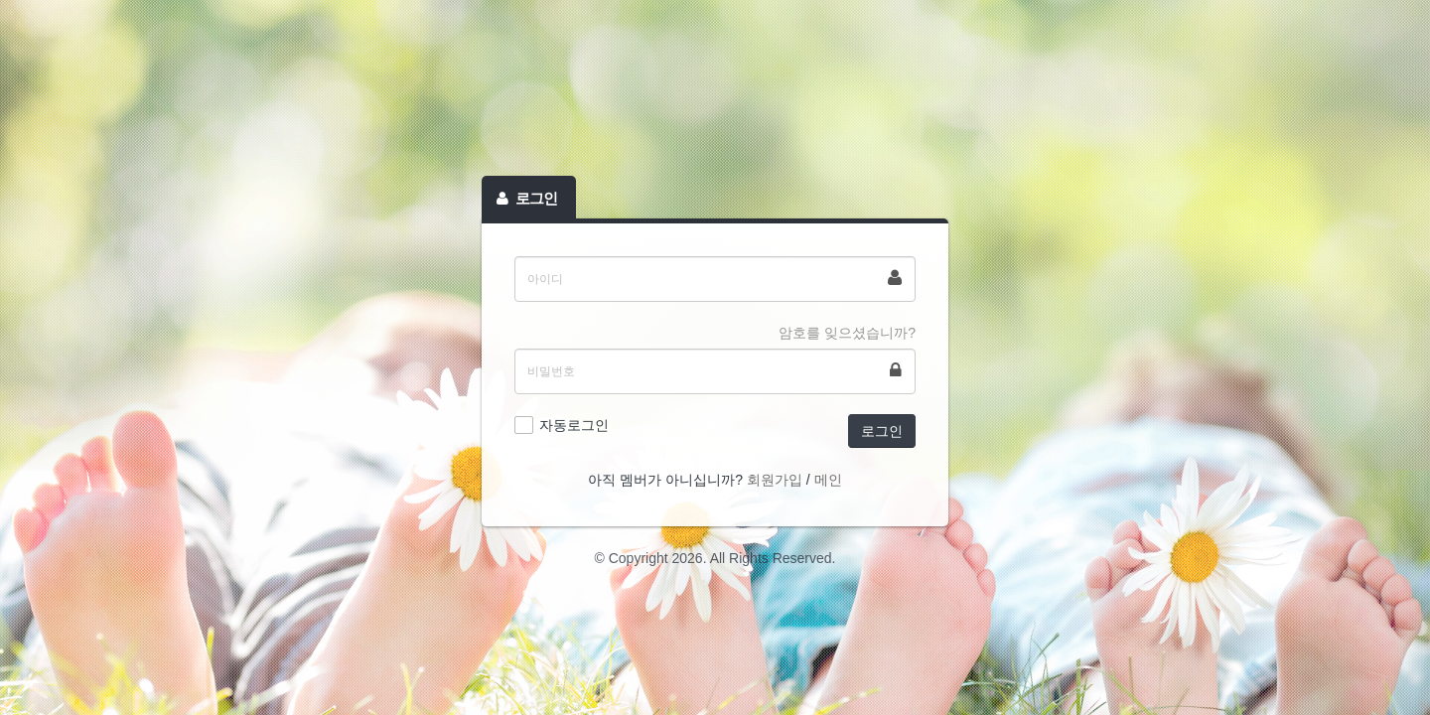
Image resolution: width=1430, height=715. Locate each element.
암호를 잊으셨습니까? (847, 333)
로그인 (882, 431)
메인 (828, 480)
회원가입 (774, 480)
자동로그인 (574, 425)
